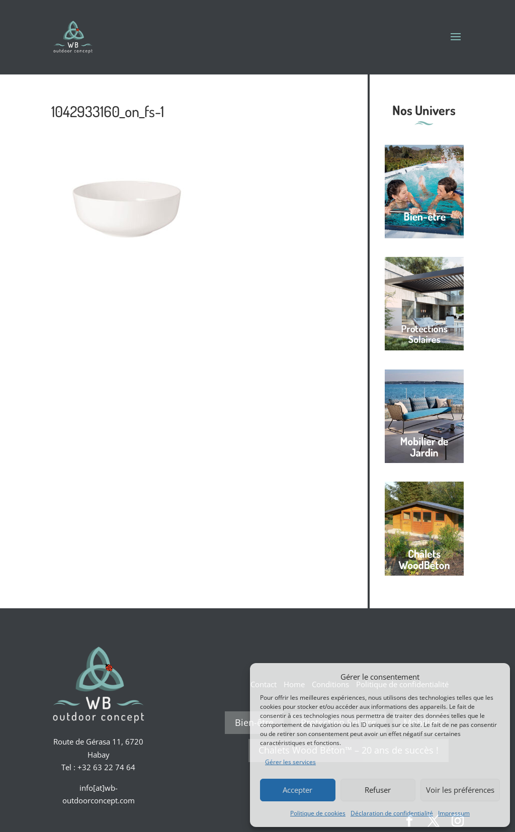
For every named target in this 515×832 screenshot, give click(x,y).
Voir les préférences (460, 790)
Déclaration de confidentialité (392, 813)
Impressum (454, 813)
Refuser (378, 790)
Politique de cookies (318, 813)
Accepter (297, 790)
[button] (495, 677)
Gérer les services (290, 762)
